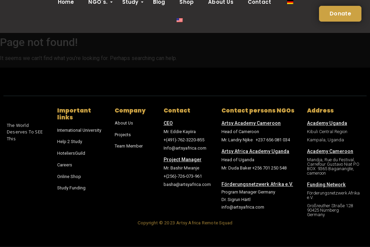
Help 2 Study (69, 141)
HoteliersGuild (71, 152)
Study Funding (71, 186)
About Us (124, 123)
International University (79, 130)
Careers (64, 164)
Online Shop (69, 175)
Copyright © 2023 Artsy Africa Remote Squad (184, 222)
